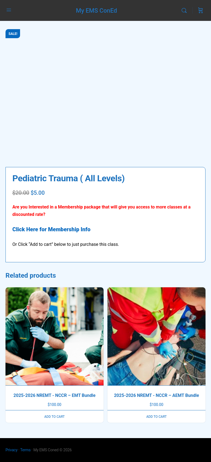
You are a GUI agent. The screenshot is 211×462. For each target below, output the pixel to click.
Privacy (11, 450)
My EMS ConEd (96, 10)
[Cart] (200, 10)
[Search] (185, 10)
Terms (25, 450)
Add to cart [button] (54, 417)
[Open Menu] (8, 10)
